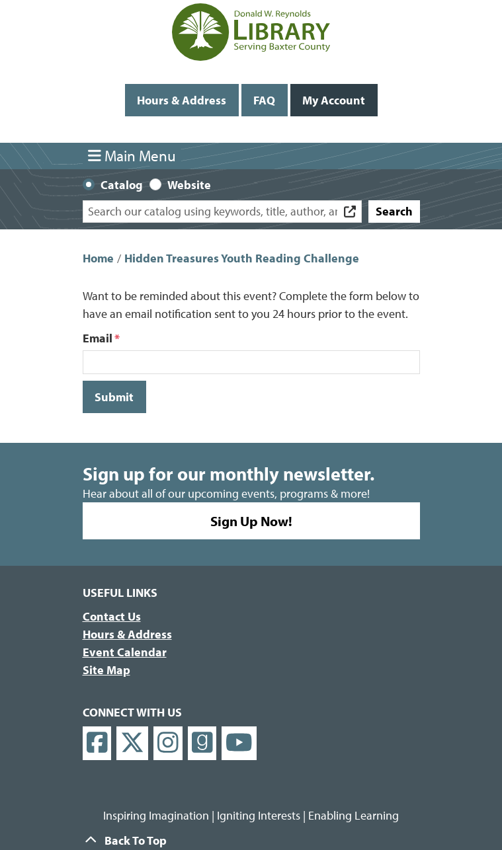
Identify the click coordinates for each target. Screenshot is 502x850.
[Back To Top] (251, 840)
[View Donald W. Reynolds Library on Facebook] (97, 743)
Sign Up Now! (251, 521)
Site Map (106, 669)
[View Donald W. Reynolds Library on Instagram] (168, 743)
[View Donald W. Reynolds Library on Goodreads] (202, 743)
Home (98, 258)
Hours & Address (181, 100)
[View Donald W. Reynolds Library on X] (132, 743)
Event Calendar (125, 652)
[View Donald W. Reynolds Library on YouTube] (239, 743)
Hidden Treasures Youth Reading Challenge (241, 258)
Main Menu (132, 155)
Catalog (122, 184)
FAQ (264, 100)
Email (97, 338)
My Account (333, 100)
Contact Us (112, 616)
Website (189, 184)
